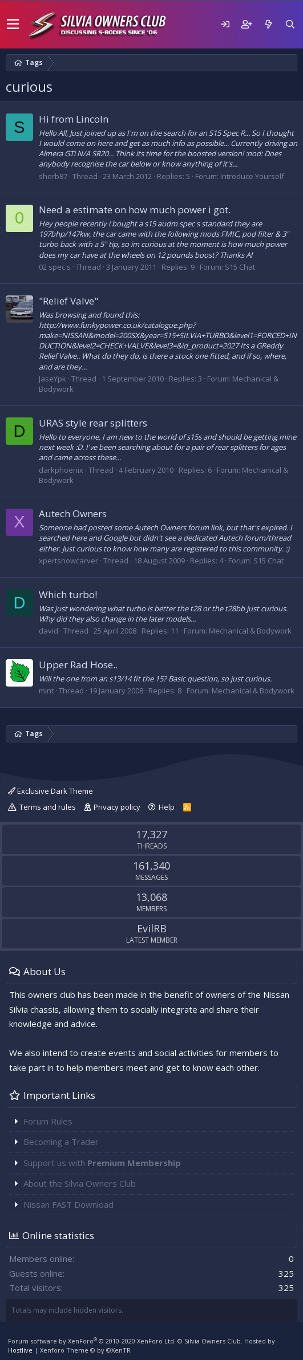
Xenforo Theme (85, 1350)
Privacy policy (117, 807)
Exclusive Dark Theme (50, 791)
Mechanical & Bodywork (250, 631)
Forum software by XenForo (92, 1341)
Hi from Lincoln (73, 118)
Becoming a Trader (61, 1141)
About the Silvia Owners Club (79, 1183)
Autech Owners (73, 513)
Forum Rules (47, 1121)
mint (46, 690)
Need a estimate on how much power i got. (135, 209)
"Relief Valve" (68, 300)
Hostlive (20, 1350)
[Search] (290, 24)
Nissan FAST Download (68, 1204)
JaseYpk (52, 379)
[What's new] (268, 24)
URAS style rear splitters (93, 422)
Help (167, 807)
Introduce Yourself (252, 176)
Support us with (102, 1162)
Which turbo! (68, 594)
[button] (12, 24)
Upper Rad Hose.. (78, 664)
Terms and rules (47, 807)
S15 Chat (240, 267)
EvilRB (152, 928)
